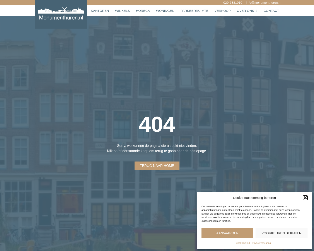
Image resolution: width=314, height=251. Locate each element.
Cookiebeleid (243, 243)
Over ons (247, 10)
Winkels (122, 10)
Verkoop (223, 10)
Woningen (165, 10)
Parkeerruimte (194, 10)
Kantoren (100, 10)
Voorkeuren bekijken (281, 233)
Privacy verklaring (261, 243)
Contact (271, 10)
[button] (305, 198)
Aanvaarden (227, 233)
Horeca (143, 10)
